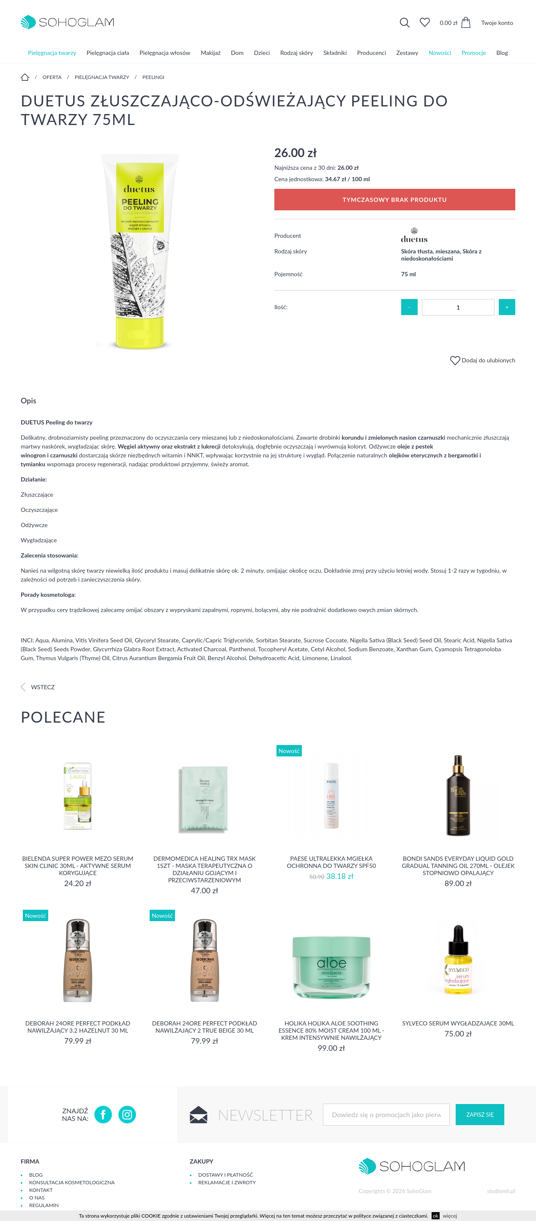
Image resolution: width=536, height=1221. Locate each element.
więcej (450, 1216)
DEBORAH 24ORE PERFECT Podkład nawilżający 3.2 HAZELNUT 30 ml (77, 1027)
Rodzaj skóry (296, 52)
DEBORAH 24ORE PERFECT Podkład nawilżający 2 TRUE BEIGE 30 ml (204, 1027)
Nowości (440, 52)
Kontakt (41, 1190)
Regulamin (44, 1205)
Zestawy (407, 52)
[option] (141, 251)
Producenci (371, 52)
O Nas (36, 1197)
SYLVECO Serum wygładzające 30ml (458, 1023)
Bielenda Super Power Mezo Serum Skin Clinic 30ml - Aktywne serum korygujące (78, 865)
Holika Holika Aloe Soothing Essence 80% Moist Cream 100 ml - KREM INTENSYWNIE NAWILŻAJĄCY (331, 1030)
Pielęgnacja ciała (108, 52)
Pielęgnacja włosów (164, 52)
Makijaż (211, 52)
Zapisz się (479, 1114)
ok (435, 1216)
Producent (287, 235)
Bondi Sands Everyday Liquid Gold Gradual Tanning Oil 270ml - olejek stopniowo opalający (458, 865)
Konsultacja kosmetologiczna (72, 1182)
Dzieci (262, 52)
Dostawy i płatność (225, 1175)
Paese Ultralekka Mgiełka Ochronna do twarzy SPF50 (331, 862)
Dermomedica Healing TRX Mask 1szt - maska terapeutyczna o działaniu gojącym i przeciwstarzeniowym (204, 869)
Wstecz (38, 687)
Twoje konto (497, 22)
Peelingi (153, 77)
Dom (237, 52)
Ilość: (280, 306)
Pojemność (288, 273)
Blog (502, 52)
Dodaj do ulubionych (482, 360)
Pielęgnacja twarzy (52, 52)
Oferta (52, 77)
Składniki (335, 52)
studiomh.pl (501, 1191)
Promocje (474, 52)
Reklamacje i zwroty (227, 1182)
